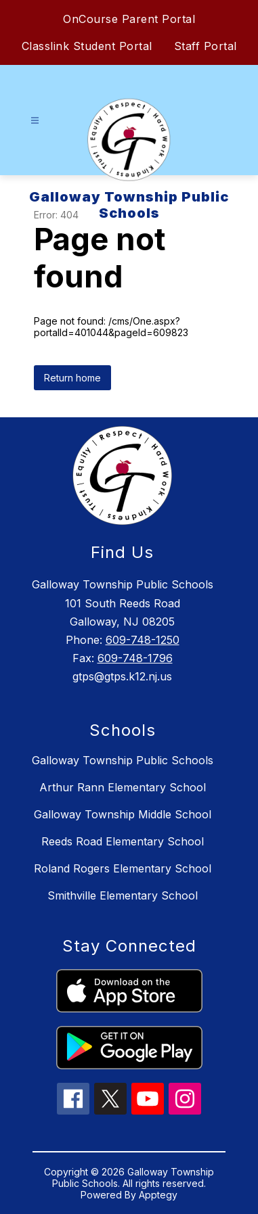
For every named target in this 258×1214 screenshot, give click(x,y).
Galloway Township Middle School (122, 814)
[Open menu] (35, 121)
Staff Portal (205, 46)
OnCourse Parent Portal (129, 19)
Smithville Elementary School (122, 895)
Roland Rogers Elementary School (122, 868)
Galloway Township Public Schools (122, 760)
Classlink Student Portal (87, 46)
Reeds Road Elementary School (122, 841)
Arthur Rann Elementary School (122, 787)
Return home (72, 377)
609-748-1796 (135, 658)
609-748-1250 (142, 640)
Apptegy (158, 1194)
